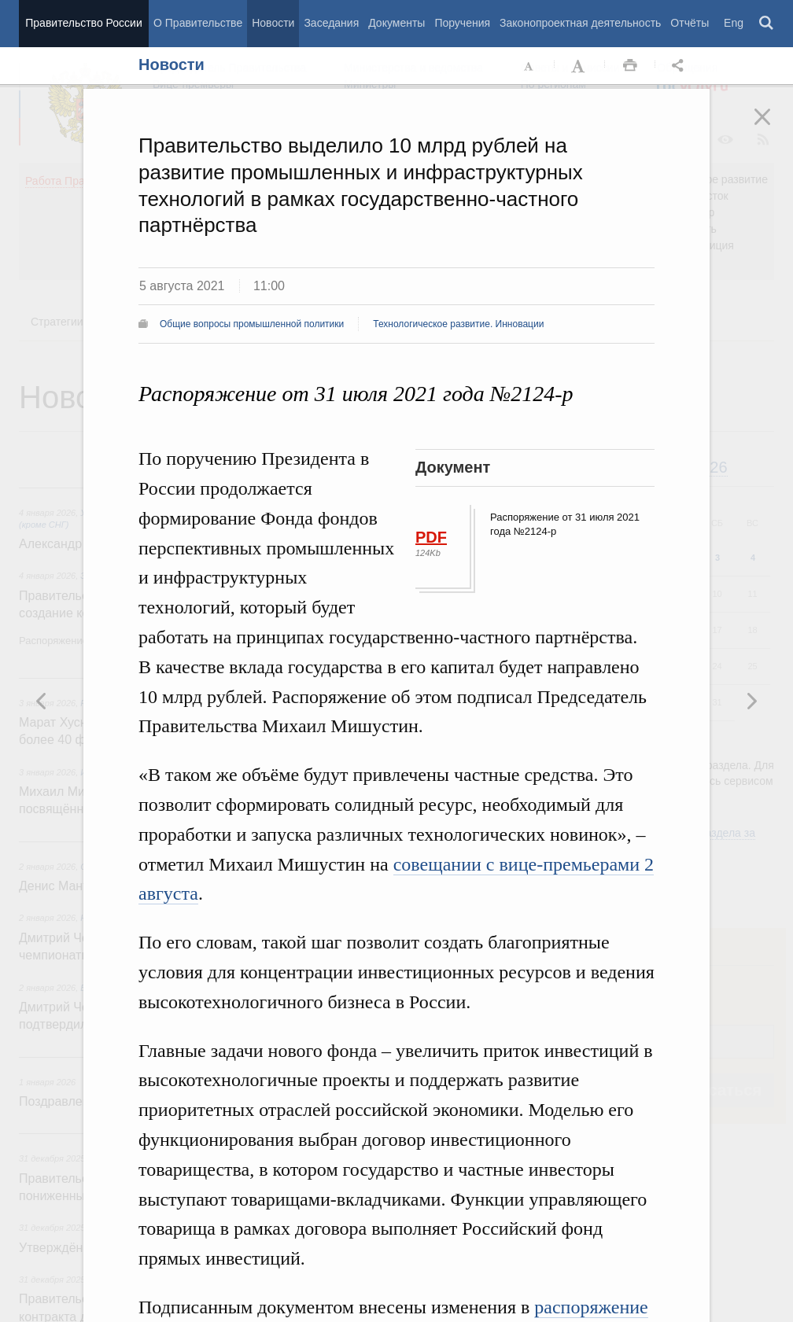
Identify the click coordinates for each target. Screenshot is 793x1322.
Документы (396, 23)
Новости (273, 23)
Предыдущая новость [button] (751, 700)
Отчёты (689, 23)
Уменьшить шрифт (529, 66)
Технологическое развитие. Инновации (458, 324)
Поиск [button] (767, 23)
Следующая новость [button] (41, 700)
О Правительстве (197, 23)
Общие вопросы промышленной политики (252, 324)
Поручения (462, 23)
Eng (733, 23)
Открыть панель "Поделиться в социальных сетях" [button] (680, 66)
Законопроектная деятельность (580, 23)
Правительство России (83, 23)
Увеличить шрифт (580, 66)
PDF (431, 537)
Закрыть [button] (773, 127)
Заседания (331, 23)
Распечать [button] (630, 66)
